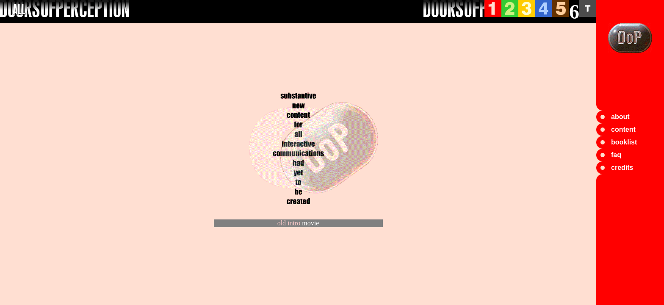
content (623, 129)
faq (616, 154)
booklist (624, 142)
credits (622, 167)
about (620, 116)
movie (310, 223)
